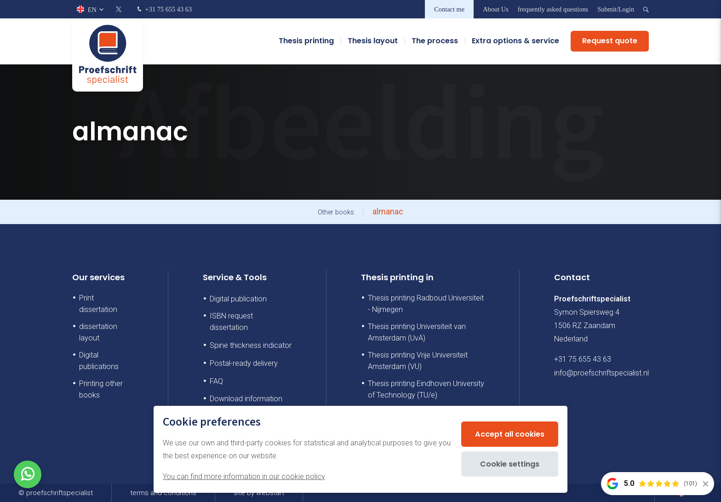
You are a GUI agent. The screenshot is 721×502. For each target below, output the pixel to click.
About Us (496, 9)
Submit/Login (615, 9)
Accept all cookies (509, 434)
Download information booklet (246, 404)
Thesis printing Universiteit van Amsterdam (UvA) (417, 332)
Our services (98, 277)
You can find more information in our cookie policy (244, 476)
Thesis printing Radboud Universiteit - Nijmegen (426, 304)
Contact (572, 277)
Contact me (449, 9)
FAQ (216, 381)
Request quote (609, 41)
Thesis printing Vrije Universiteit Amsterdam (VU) (418, 361)
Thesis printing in (397, 277)
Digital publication (238, 298)
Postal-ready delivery (244, 363)
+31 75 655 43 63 (163, 10)
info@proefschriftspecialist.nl (601, 373)
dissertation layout (98, 332)
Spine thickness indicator (251, 345)
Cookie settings (509, 464)
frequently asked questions (553, 9)
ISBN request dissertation (231, 322)
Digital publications (99, 361)
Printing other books (101, 389)
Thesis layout (373, 41)
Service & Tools (235, 277)
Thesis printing (306, 41)
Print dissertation (98, 304)
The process (435, 41)
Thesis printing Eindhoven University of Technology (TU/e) (426, 389)
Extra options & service (515, 41)
